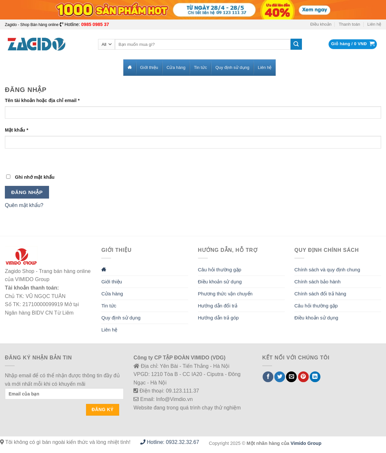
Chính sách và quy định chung (327, 269)
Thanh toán (349, 24)
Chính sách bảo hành (317, 281)
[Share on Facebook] (268, 376)
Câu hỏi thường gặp (220, 269)
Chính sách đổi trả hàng (320, 293)
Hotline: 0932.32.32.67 (169, 442)
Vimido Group (306, 443)
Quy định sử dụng (121, 317)
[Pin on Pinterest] (303, 376)
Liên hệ (374, 24)
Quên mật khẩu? (24, 205)
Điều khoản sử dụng (220, 281)
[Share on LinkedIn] (315, 376)
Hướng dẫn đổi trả (218, 305)
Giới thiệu (111, 281)
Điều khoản (320, 24)
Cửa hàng (112, 293)
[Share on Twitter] (279, 376)
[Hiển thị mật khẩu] (11, 159)
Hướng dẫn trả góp (218, 317)
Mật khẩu (16, 130)
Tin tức (108, 305)
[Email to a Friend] (291, 376)
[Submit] (296, 44)
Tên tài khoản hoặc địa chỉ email (42, 100)
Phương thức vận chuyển (225, 293)
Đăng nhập (27, 192)
